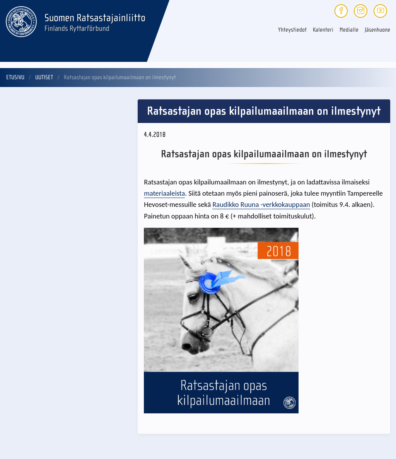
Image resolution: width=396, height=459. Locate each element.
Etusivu (15, 77)
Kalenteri (323, 29)
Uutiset (44, 77)
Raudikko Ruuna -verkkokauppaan (261, 204)
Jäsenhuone (377, 29)
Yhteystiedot (292, 29)
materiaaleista (164, 193)
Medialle (349, 29)
